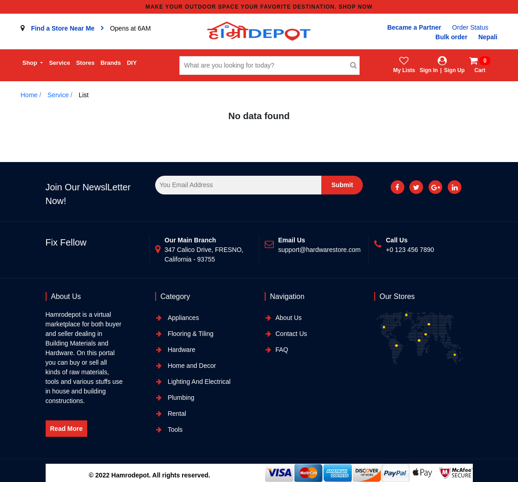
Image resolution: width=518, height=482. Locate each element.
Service (59, 62)
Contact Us (291, 333)
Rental (176, 413)
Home (29, 95)
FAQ (282, 349)
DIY (132, 62)
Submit (342, 185)
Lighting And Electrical (198, 381)
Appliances (182, 317)
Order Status (470, 27)
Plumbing (180, 397)
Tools (174, 429)
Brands (110, 62)
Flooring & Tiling (190, 333)
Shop (30, 62)
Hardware (181, 349)
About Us (289, 317)
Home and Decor (191, 365)
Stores (85, 62)
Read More (66, 428)
